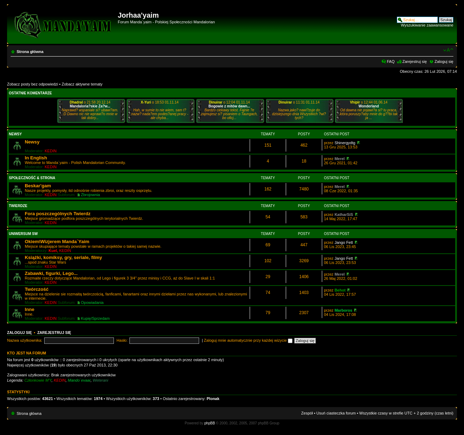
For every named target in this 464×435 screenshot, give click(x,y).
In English (36, 157)
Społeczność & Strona (32, 178)
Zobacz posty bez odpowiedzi (32, 84)
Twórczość (36, 289)
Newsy (15, 134)
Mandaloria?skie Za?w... (90, 106)
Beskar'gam (38, 185)
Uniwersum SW (23, 234)
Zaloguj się (444, 61)
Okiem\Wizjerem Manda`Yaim (57, 241)
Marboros (343, 310)
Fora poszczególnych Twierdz (58, 213)
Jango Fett (344, 242)
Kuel (52, 250)
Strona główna (30, 51)
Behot (340, 290)
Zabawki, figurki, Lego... (51, 273)
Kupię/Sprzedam (95, 318)
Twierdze (18, 206)
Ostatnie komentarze (30, 93)
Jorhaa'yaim (138, 15)
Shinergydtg (345, 143)
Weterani (100, 380)
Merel (340, 159)
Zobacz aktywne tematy (82, 84)
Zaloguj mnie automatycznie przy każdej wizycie (248, 340)
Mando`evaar (79, 380)
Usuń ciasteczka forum (336, 413)
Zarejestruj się (414, 61)
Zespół (307, 413)
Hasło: (122, 340)
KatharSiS (344, 214)
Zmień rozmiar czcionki (448, 50)
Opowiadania (92, 302)
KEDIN (51, 151)
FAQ (391, 61)
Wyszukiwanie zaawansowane (427, 25)
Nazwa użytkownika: (24, 340)
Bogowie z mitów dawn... (229, 106)
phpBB (209, 423)
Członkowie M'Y (38, 380)
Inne (29, 309)
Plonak (213, 398)
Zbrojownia (90, 195)
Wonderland (369, 106)
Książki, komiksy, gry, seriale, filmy (63, 257)
